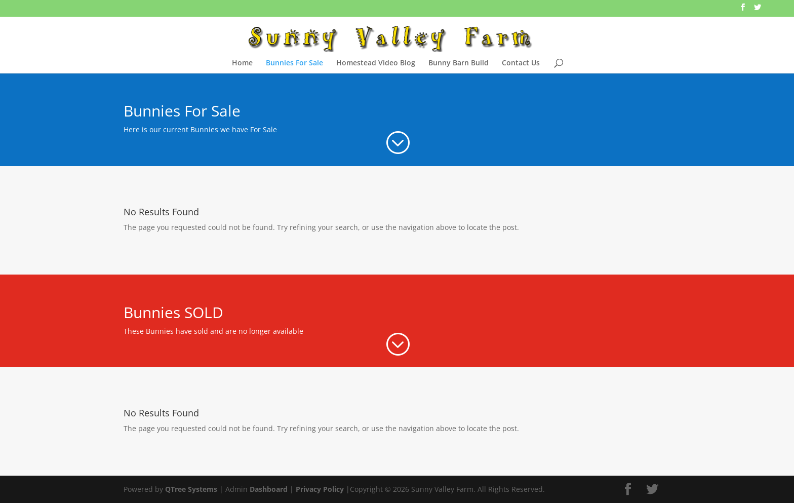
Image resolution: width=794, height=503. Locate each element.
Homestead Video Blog (375, 63)
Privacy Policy (320, 489)
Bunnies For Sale (294, 63)
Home (242, 63)
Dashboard (269, 489)
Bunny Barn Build (458, 63)
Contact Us (521, 63)
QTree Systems (191, 489)
